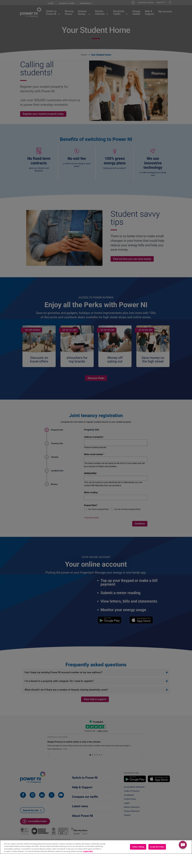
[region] (96, 847)
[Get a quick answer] (183, 845)
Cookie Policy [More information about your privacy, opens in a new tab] (88, 851)
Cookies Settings (138, 847)
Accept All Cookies (157, 847)
